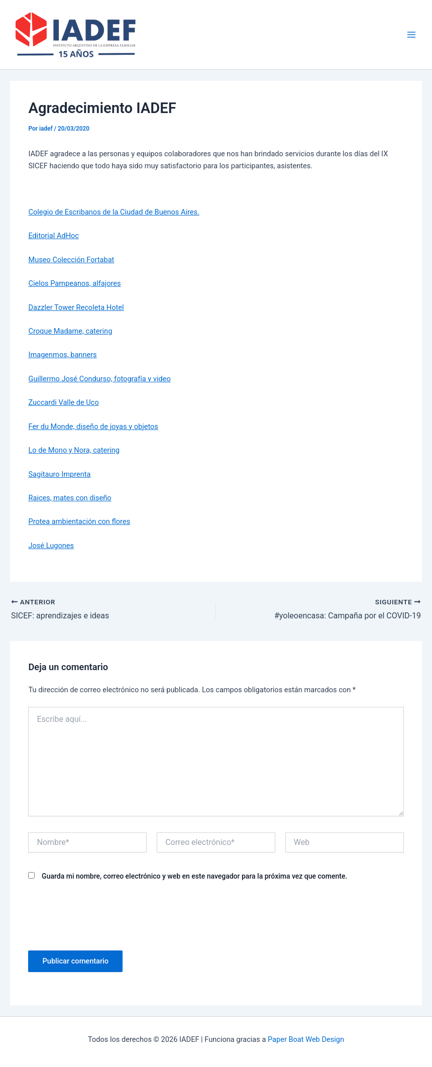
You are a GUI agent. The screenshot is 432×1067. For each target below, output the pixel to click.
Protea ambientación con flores (79, 521)
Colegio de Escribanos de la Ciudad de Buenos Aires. (113, 212)
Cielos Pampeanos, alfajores (74, 283)
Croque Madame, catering (70, 331)
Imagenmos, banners (62, 354)
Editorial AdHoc (53, 235)
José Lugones (51, 545)
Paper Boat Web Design (306, 1039)
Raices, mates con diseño (69, 497)
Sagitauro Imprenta (59, 474)
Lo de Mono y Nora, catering (73, 450)
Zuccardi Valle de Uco (63, 402)
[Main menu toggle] (411, 34)
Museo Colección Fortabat (71, 259)
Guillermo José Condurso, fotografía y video (99, 378)
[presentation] (104, 914)
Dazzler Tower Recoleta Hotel (76, 307)
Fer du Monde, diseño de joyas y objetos (93, 426)
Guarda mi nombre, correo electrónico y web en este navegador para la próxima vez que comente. (194, 876)
